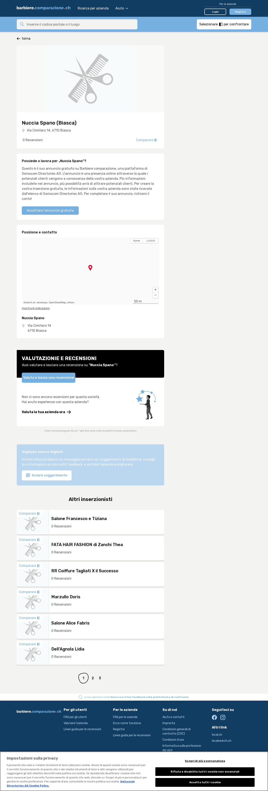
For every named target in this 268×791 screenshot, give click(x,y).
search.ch (30, 302)
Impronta (168, 723)
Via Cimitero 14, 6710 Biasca (49, 130)
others (70, 302)
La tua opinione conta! (136, 697)
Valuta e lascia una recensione (48, 378)
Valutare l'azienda (76, 723)
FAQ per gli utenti (75, 717)
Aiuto (121, 8)
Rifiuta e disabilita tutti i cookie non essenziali (205, 774)
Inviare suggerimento (46, 475)
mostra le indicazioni (36, 308)
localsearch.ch (221, 741)
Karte (136, 240)
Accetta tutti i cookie (205, 785)
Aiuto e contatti (173, 717)
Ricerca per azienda (93, 8)
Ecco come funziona (127, 723)
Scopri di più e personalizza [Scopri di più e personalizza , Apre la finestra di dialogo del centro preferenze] (205, 763)
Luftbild (150, 240)
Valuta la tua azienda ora (46, 412)
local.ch (217, 734)
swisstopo (42, 302)
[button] (155, 290)
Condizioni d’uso (173, 740)
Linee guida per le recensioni (82, 729)
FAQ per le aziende (125, 717)
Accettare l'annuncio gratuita (50, 210)
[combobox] (80, 24)
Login (215, 11)
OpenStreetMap (57, 302)
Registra (240, 11)
